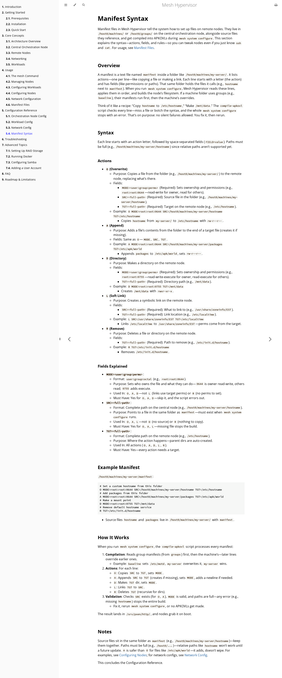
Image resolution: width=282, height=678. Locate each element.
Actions (104, 160)
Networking (16, 59)
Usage (7, 70)
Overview (109, 65)
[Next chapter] (270, 339)
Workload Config (19, 122)
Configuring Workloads (23, 87)
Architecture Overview (23, 41)
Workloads (15, 64)
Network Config (18, 127)
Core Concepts (13, 35)
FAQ (6, 173)
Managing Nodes (20, 81)
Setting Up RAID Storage (24, 151)
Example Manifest (119, 467)
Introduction (11, 7)
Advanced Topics (14, 145)
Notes (105, 631)
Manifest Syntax (19, 133)
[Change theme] (74, 5)
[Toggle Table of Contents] (65, 5)
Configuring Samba (21, 162)
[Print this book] (276, 5)
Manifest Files (18, 105)
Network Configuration (23, 99)
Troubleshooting (14, 139)
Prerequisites (17, 18)
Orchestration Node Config (26, 116)
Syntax (106, 132)
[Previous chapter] (69, 339)
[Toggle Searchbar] (83, 5)
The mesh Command (22, 76)
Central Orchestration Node (27, 47)
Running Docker (19, 156)
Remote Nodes (18, 53)
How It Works (113, 537)
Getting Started (13, 12)
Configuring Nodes (21, 93)
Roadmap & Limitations (19, 179)
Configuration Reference (19, 110)
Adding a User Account (23, 168)
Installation (16, 24)
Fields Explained (112, 366)
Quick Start (16, 30)
